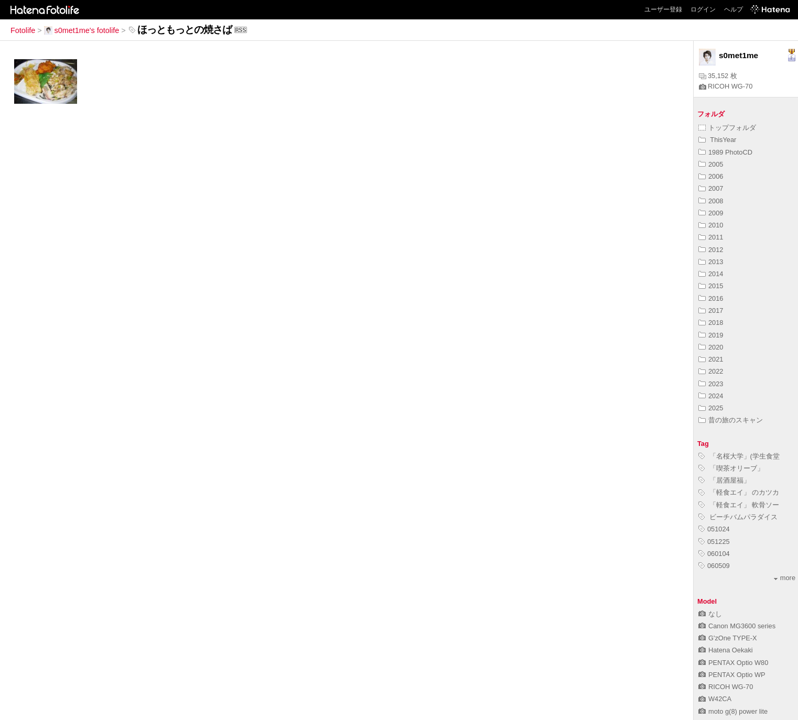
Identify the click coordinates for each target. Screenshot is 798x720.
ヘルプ (733, 9)
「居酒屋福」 (724, 480)
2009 (710, 213)
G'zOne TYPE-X (727, 638)
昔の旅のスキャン (730, 420)
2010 (710, 225)
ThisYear (717, 140)
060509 (714, 566)
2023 (710, 384)
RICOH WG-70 (725, 86)
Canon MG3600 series (736, 626)
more (784, 578)
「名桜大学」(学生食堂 (739, 456)
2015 (710, 286)
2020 (710, 347)
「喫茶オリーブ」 (731, 468)
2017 (710, 310)
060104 (714, 554)
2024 (710, 396)
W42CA (714, 699)
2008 (710, 201)
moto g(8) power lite (733, 711)
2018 (710, 322)
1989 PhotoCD (725, 152)
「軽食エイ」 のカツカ (738, 492)
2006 (710, 176)
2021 (710, 359)
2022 (710, 371)
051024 (714, 529)
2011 (710, 237)
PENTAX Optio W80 (733, 663)
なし (710, 614)
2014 (710, 274)
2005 (710, 164)
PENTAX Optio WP (731, 675)
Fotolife (22, 30)
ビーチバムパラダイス (738, 517)
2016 (710, 298)
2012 (710, 250)
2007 (710, 188)
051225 (714, 542)
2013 (710, 262)
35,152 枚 (718, 76)
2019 (710, 335)
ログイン (703, 9)
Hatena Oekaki (725, 650)
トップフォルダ (727, 128)
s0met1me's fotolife (82, 30)
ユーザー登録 (663, 9)
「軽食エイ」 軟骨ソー (738, 505)
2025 (710, 408)
